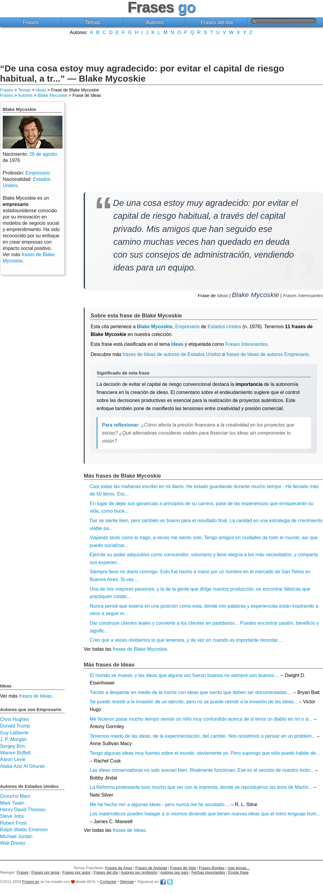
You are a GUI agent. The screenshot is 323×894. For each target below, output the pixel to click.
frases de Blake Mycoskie (140, 649)
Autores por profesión (139, 872)
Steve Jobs (12, 816)
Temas (92, 22)
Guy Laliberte (14, 732)
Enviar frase (238, 872)
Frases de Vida (183, 868)
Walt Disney (12, 843)
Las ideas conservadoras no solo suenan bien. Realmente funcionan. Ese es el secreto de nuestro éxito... (202, 770)
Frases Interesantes (303, 295)
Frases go (30, 882)
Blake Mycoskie (53, 95)
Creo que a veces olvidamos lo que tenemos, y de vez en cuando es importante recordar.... (186, 640)
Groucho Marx (15, 796)
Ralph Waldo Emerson (24, 829)
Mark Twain (12, 803)
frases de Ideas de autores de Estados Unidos (172, 354)
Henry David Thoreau (22, 809)
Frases (31, 22)
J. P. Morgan (13, 739)
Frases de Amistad (151, 868)
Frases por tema (45, 872)
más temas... (238, 868)
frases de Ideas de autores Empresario (267, 354)
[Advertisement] (161, 48)
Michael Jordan (16, 836)
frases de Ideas (129, 830)
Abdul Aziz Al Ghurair (22, 766)
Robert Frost (13, 823)
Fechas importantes (208, 872)
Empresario (187, 326)
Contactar (108, 882)
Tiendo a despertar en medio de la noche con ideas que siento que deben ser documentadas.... (191, 692)
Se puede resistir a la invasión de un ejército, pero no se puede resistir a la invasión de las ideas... (194, 701)
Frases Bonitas (211, 868)
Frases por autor (77, 872)
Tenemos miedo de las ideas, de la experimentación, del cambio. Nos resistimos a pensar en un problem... (203, 736)
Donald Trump (15, 725)
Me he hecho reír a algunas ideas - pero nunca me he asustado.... (160, 804)
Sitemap (127, 882)
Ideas (41, 90)
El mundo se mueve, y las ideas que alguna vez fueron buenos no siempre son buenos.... (184, 675)
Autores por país (174, 872)
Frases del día (217, 22)
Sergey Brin (12, 746)
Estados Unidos (224, 326)
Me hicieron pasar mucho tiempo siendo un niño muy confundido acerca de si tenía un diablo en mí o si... (201, 719)
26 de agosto (43, 154)
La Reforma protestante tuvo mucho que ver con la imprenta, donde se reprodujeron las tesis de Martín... (201, 787)
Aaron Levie (12, 759)
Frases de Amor (118, 868)
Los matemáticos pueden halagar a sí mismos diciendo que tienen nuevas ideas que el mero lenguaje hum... (205, 813)
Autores (155, 22)
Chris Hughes (14, 719)
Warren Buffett (15, 752)
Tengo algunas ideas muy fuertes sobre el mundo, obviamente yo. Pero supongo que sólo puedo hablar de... (205, 753)
